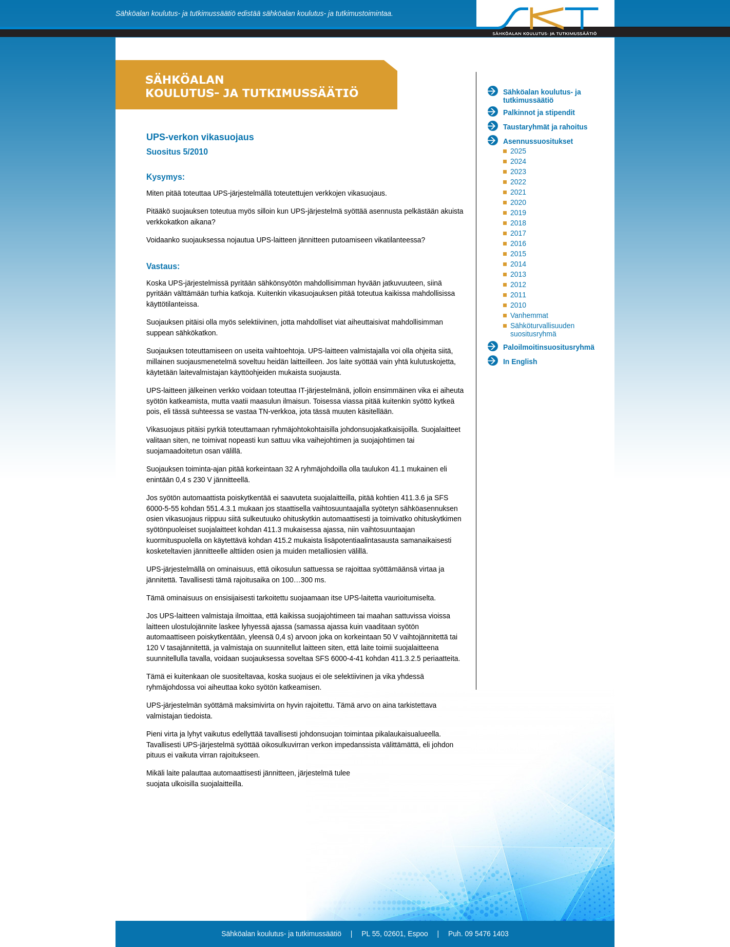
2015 (518, 254)
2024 (518, 161)
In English (520, 361)
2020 (518, 202)
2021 (518, 192)
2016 (518, 243)
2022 (518, 182)
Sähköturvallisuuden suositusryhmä (542, 329)
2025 (518, 151)
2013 (518, 274)
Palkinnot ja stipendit (539, 112)
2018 (518, 223)
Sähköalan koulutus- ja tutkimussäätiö (542, 96)
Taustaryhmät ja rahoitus (545, 127)
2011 (518, 295)
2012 (518, 284)
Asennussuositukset (538, 141)
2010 (518, 305)
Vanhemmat (529, 315)
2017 (518, 233)
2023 (518, 171)
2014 (518, 264)
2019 (518, 213)
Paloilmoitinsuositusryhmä (548, 347)
